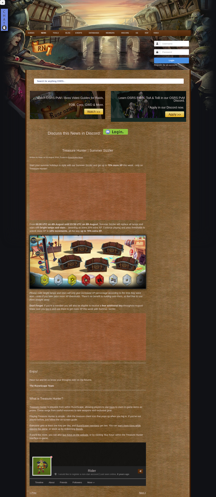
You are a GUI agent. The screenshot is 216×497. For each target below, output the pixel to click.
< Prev (33, 492)
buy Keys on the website (75, 434)
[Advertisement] (88, 196)
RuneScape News (75, 157)
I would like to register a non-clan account (77, 474)
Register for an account (165, 65)
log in (48, 309)
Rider (92, 471)
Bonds (79, 429)
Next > (142, 492)
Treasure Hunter (38, 407)
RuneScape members (87, 425)
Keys (112, 407)
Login (171, 60)
